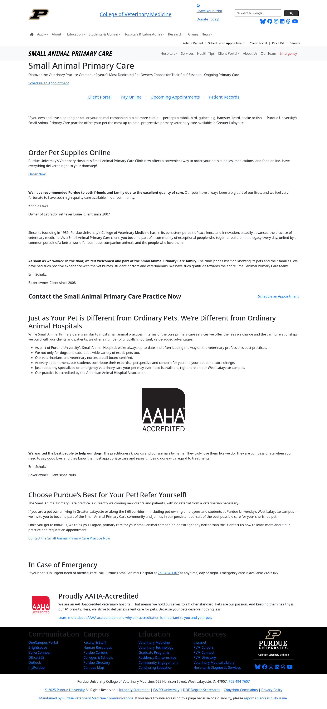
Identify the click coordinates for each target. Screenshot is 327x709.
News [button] (205, 34)
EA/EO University (166, 689)
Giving (193, 34)
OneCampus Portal (43, 642)
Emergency (288, 53)
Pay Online (131, 97)
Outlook (34, 662)
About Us (250, 53)
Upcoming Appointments (175, 97)
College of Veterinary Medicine (135, 14)
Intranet (200, 642)
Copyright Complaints (241, 689)
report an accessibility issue (265, 698)
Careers (294, 43)
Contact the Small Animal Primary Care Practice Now (69, 538)
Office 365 (36, 657)
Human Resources (97, 647)
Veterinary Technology (155, 647)
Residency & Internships (157, 657)
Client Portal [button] (227, 53)
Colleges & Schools (98, 657)
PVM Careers (204, 647)
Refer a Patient (192, 43)
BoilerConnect (39, 652)
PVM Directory (205, 657)
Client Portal (258, 43)
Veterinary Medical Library (214, 662)
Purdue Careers (95, 652)
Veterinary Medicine (154, 642)
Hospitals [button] (168, 53)
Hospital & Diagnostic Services (217, 667)
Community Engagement (158, 662)
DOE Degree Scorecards (201, 689)
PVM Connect (204, 652)
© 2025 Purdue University (65, 689)
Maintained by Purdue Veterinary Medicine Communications (86, 698)
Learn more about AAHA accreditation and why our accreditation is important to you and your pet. (135, 617)
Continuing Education (155, 667)
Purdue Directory (96, 662)
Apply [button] (41, 34)
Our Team (268, 53)
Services (187, 53)
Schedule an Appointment (226, 43)
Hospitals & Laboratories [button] (143, 34)
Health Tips (206, 53)
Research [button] (175, 34)
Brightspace (37, 647)
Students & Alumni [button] (103, 34)
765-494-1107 (168, 573)
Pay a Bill (278, 43)
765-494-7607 (239, 681)
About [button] (56, 34)
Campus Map (93, 667)
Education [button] (75, 34)
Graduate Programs (153, 652)
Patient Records (224, 97)
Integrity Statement (134, 689)
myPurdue (36, 667)
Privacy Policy (271, 689)
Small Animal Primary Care (70, 53)
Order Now (37, 174)
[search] (257, 13)
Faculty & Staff (94, 642)
